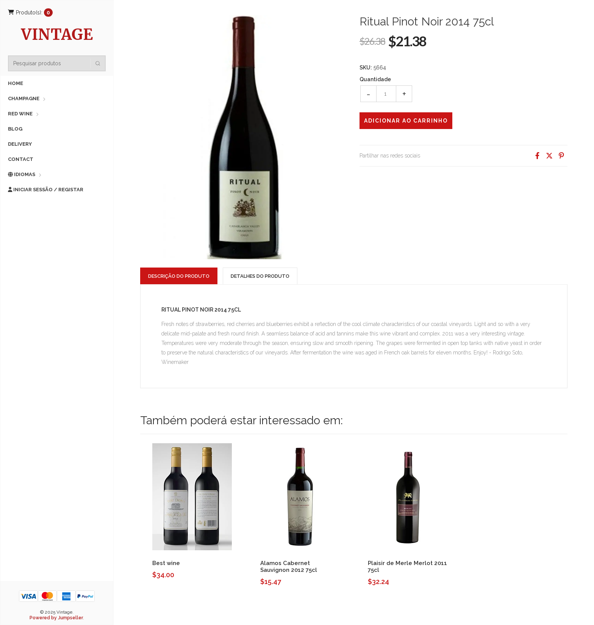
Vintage (57, 35)
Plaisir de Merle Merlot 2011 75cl (407, 566)
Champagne (23, 98)
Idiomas (21, 174)
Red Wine (20, 113)
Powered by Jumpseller (56, 617)
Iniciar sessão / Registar (45, 189)
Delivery (20, 144)
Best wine (166, 563)
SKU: (366, 67)
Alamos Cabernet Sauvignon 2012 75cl (288, 566)
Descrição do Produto (178, 276)
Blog (15, 129)
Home (15, 83)
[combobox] (59, 63)
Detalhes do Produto (260, 276)
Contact (20, 159)
